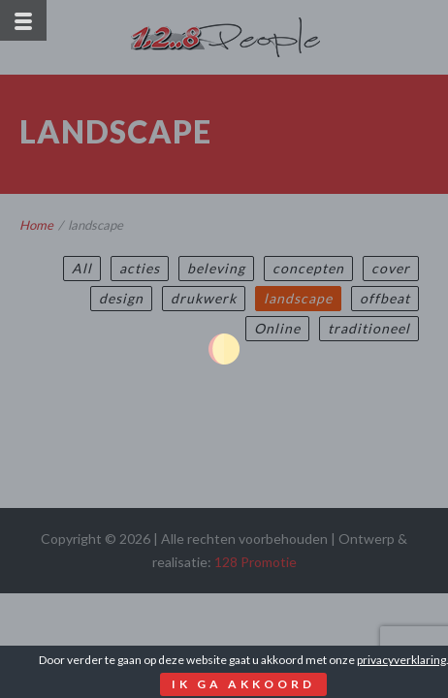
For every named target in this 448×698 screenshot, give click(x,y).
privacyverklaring (401, 659)
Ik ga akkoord (243, 684)
